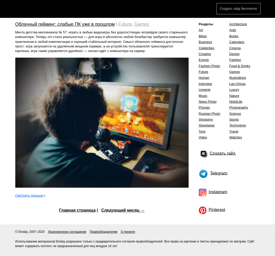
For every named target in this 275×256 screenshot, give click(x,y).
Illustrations (237, 78)
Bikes (203, 36)
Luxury (234, 90)
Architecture (238, 24)
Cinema (235, 48)
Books (234, 36)
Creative (205, 54)
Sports (234, 119)
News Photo (208, 102)
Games (141, 24)
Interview (205, 84)
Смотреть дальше (29, 195)
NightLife (235, 102)
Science (235, 114)
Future (125, 24)
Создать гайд (222, 153)
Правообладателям (103, 232)
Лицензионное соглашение (67, 232)
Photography (238, 107)
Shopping (206, 119)
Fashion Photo (209, 66)
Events (204, 60)
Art (201, 30)
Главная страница (77, 210)
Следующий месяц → (123, 210)
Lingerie (205, 90)
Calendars (236, 42)
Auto (232, 30)
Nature (234, 96)
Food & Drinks (239, 66)
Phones (204, 107)
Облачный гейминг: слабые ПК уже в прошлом (65, 24)
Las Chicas (237, 84)
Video (203, 137)
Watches (235, 137)
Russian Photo (209, 114)
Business (205, 42)
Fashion (235, 60)
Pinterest (217, 209)
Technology (237, 125)
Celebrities (206, 48)
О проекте (128, 232)
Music (203, 96)
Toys (202, 131)
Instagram (218, 191)
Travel (234, 131)
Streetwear (207, 125)
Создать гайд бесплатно (238, 8)
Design (234, 54)
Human (204, 78)
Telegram (219, 173)
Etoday (34, 9)
